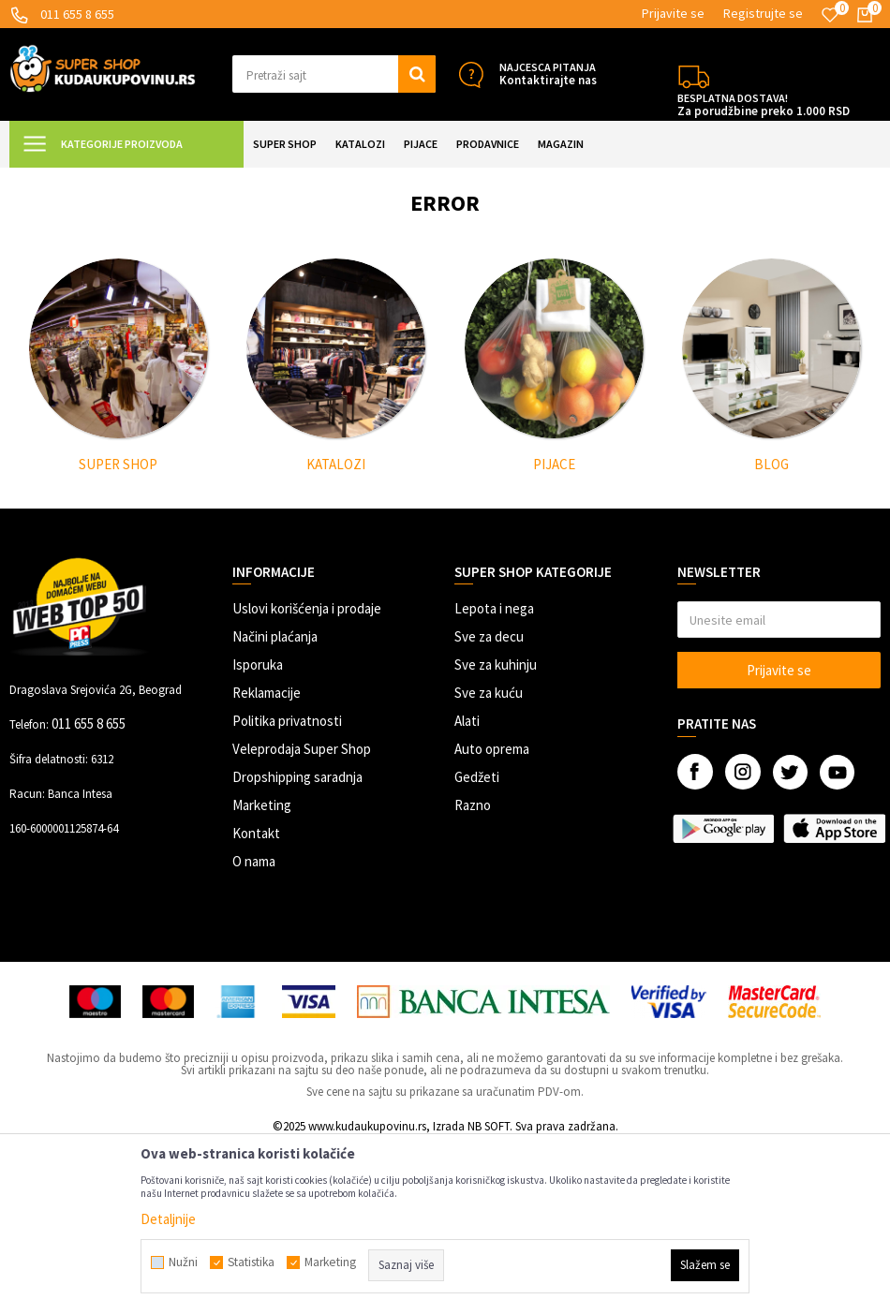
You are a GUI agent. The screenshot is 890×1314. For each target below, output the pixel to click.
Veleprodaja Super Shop (301, 916)
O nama (253, 1029)
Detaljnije (168, 1219)
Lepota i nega (494, 776)
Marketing (261, 973)
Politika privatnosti (287, 888)
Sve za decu (489, 804)
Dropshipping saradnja (297, 945)
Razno (472, 973)
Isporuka (257, 832)
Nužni (183, 1262)
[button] (334, 74)
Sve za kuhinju (495, 832)
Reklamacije (266, 860)
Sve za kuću (488, 860)
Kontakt (256, 1001)
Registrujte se (763, 13)
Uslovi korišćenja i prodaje (306, 776)
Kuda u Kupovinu (52, 179)
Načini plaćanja (275, 804)
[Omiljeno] (830, 15)
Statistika (251, 1262)
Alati (467, 888)
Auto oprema (491, 916)
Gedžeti (476, 945)
